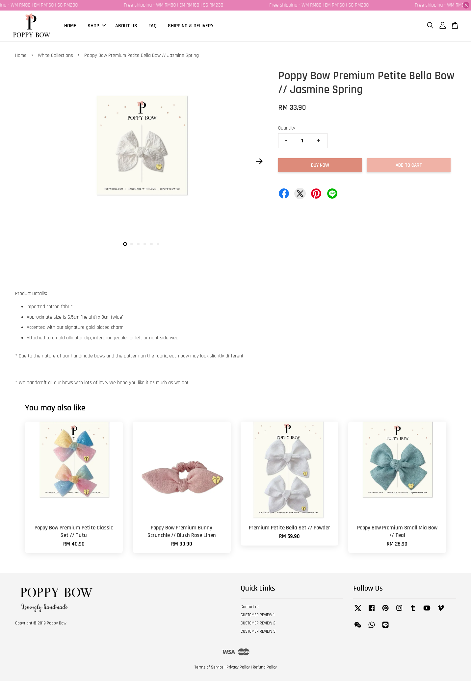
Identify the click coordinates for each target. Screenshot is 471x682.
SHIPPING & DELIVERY (191, 26)
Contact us (250, 608)
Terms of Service (209, 668)
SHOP (97, 26)
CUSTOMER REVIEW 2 (258, 624)
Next (259, 162)
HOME (70, 26)
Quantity (286, 129)
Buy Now (320, 166)
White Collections (55, 56)
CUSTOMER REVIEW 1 (258, 616)
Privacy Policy (238, 668)
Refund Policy (265, 668)
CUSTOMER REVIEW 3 (258, 632)
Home (21, 56)
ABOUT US (126, 26)
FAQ (152, 26)
